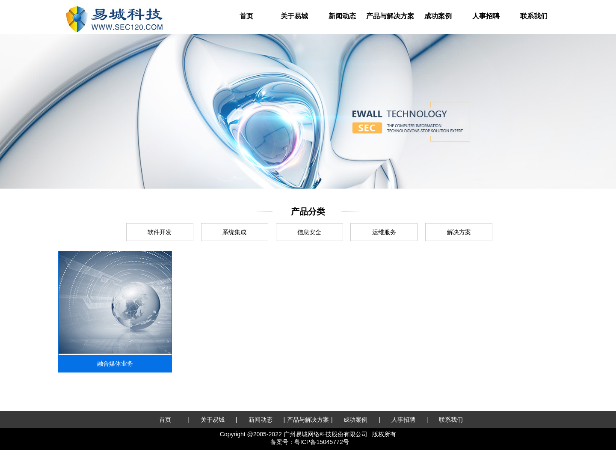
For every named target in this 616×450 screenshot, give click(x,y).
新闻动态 (342, 16)
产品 (390, 16)
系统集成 (234, 232)
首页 (246, 16)
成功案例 (438, 16)
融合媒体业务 (115, 363)
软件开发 (160, 232)
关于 (294, 16)
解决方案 (459, 232)
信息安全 (309, 232)
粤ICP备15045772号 (321, 441)
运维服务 (384, 232)
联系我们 (534, 16)
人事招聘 (486, 16)
